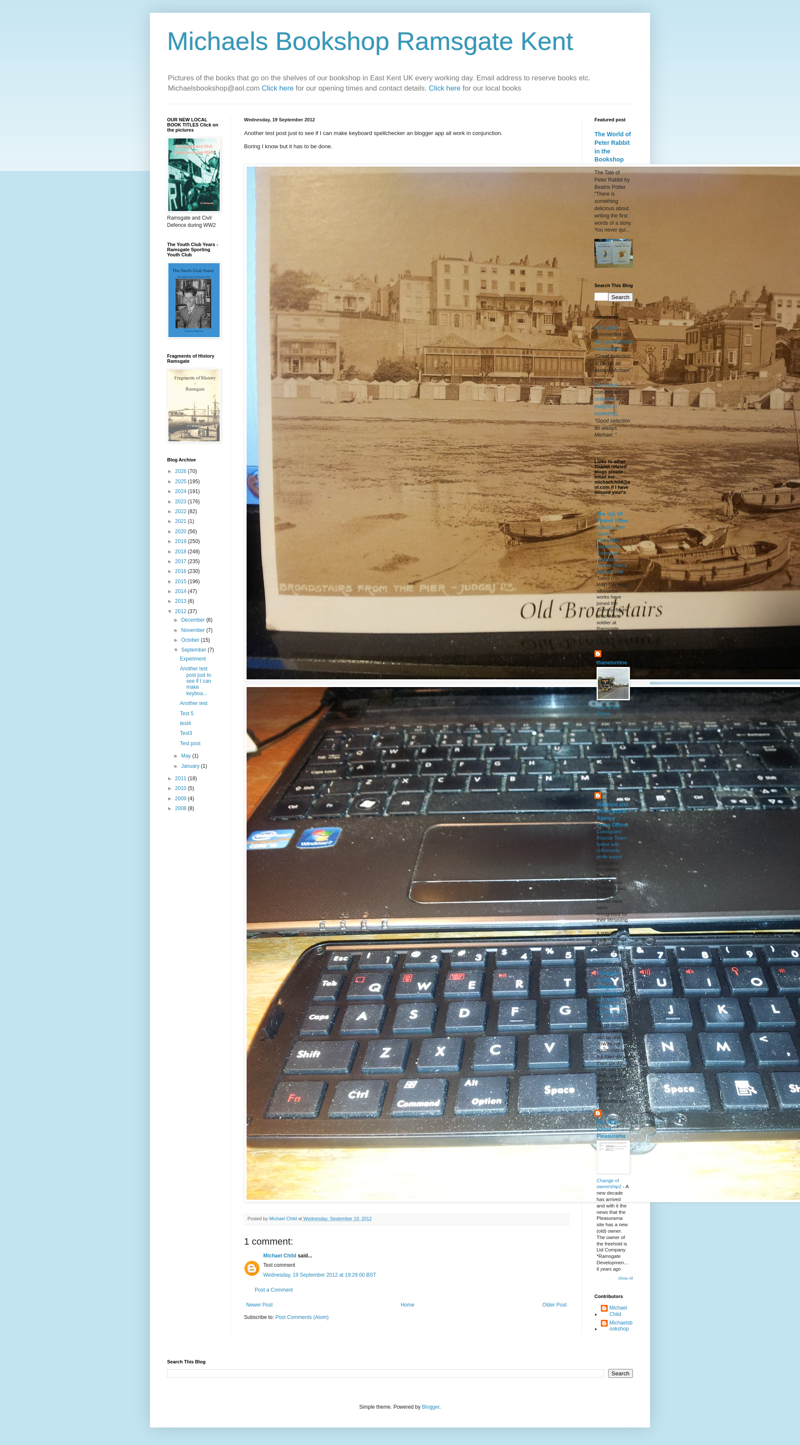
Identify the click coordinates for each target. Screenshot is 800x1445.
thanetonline (612, 663)
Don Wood (606, 328)
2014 (181, 591)
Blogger (430, 1407)
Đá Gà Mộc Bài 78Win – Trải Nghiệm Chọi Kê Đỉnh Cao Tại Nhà (611, 1006)
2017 (181, 561)
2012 (181, 611)
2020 (181, 532)
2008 (181, 808)
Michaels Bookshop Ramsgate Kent (370, 41)
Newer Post (259, 1305)
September (194, 650)
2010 (181, 788)
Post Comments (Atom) (302, 1317)
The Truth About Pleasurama (611, 1129)
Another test (194, 703)
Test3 (186, 733)
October (191, 640)
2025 (181, 482)
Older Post (554, 1305)
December (193, 620)
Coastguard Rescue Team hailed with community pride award (611, 844)
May (186, 756)
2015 (181, 581)
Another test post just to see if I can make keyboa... (195, 681)
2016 (181, 571)
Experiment (193, 659)
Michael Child (279, 1256)
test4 (185, 723)
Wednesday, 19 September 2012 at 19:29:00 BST (319, 1275)
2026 (181, 471)
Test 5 (187, 714)
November (193, 630)
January (191, 766)
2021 (181, 521)
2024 (181, 491)
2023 (181, 502)
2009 (181, 799)
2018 (181, 552)
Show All (625, 1278)
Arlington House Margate (608, 980)
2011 (181, 778)
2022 (181, 511)
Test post (190, 743)
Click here (278, 88)
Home (408, 1305)
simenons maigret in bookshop (605, 406)
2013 (181, 601)
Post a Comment (274, 1290)
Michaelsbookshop (620, 1326)
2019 (181, 541)
